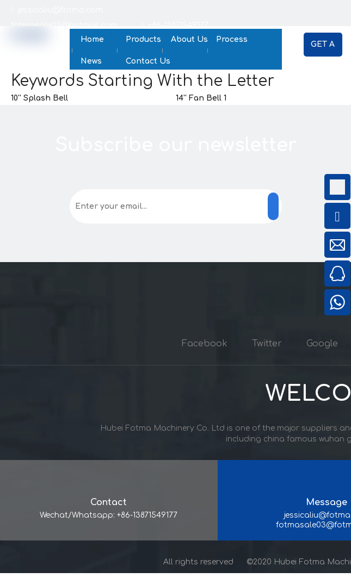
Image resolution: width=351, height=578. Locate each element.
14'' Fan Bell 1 (201, 98)
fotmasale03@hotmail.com (76, 25)
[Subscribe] (273, 206)
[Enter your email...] (116, 206)
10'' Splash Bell (39, 98)
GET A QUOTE (322, 48)
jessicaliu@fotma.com (59, 10)
